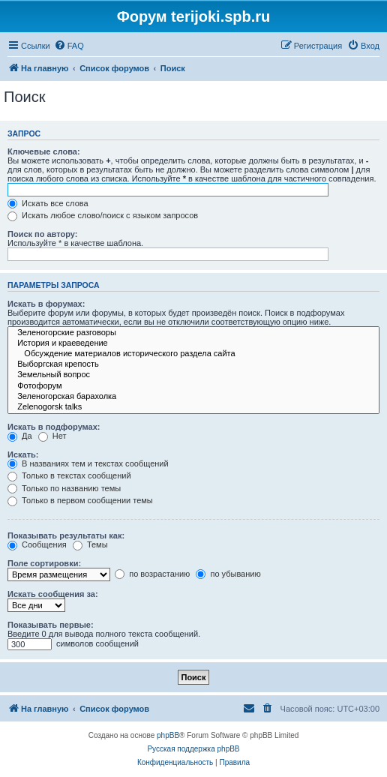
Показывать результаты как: (66, 535)
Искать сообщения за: (53, 594)
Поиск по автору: (42, 234)
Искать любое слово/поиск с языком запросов (103, 215)
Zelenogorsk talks (193, 407)
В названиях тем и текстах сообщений (88, 463)
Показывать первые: (51, 624)
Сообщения (37, 544)
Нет (52, 435)
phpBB (168, 735)
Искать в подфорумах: (54, 426)
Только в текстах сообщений (69, 475)
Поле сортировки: (44, 563)
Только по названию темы (64, 488)
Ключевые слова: (44, 151)
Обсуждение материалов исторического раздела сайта (193, 354)
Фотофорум (193, 386)
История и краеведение (193, 343)
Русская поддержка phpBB (193, 749)
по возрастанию (152, 573)
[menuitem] (69, 46)
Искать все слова (48, 203)
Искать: (23, 454)
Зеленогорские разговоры (193, 333)
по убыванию (228, 573)
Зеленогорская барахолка (193, 397)
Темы (90, 544)
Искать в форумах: (46, 303)
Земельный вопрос (193, 375)
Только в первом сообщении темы (80, 500)
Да (20, 435)
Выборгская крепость (193, 364)
